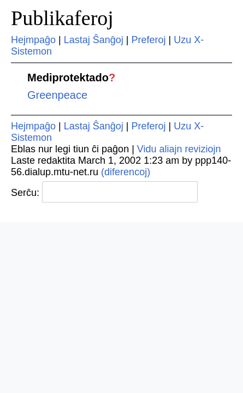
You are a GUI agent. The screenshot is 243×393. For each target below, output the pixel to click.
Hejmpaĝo (33, 39)
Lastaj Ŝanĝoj (93, 39)
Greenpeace (57, 95)
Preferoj (149, 39)
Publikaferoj (62, 18)
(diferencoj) (125, 171)
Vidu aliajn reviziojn (179, 149)
